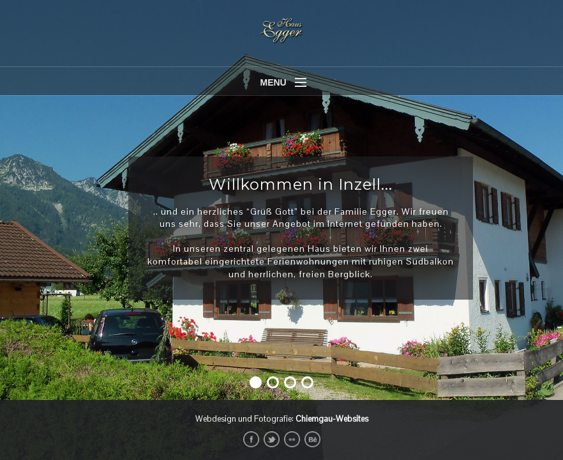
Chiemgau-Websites (332, 418)
